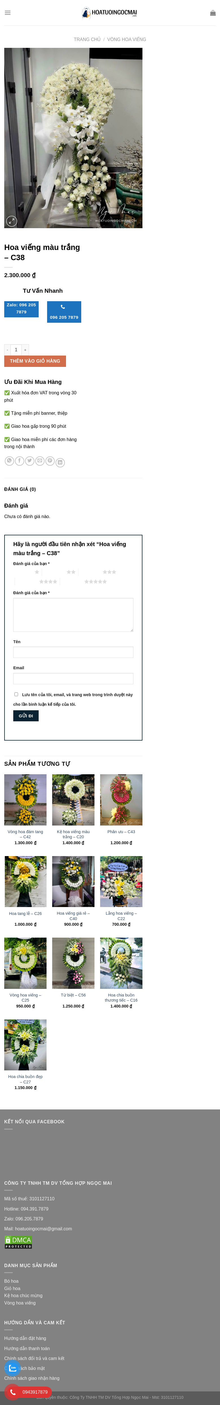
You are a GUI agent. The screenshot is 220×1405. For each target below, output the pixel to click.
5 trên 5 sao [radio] (72, 581)
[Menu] (7, 13)
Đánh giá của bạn (31, 563)
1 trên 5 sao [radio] (22, 572)
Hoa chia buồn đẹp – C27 (25, 1079)
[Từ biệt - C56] (73, 963)
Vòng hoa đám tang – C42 (25, 834)
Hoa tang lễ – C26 (25, 913)
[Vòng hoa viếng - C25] (25, 963)
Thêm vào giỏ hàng (35, 361)
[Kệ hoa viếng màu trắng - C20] (73, 799)
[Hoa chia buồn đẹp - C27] (25, 1044)
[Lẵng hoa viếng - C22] (121, 881)
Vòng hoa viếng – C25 (25, 998)
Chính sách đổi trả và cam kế (33, 1358)
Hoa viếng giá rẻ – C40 (73, 916)
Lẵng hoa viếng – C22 (121, 916)
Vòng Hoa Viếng (126, 39)
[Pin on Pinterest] (50, 461)
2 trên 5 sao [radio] (54, 572)
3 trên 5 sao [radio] (90, 572)
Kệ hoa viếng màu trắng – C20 (73, 834)
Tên (17, 642)
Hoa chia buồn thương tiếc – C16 (121, 998)
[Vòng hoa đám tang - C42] (25, 799)
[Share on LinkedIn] (60, 462)
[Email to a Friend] (40, 461)
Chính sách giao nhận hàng (32, 1378)
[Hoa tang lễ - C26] (25, 881)
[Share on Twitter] (29, 461)
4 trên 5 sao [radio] (27, 581)
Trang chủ (87, 39)
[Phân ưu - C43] (121, 799)
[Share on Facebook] (19, 461)
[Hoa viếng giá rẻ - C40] (73, 881)
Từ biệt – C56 (73, 995)
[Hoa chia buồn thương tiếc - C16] (121, 963)
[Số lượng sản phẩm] (16, 350)
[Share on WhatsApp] (9, 461)
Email (18, 668)
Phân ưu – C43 (121, 831)
